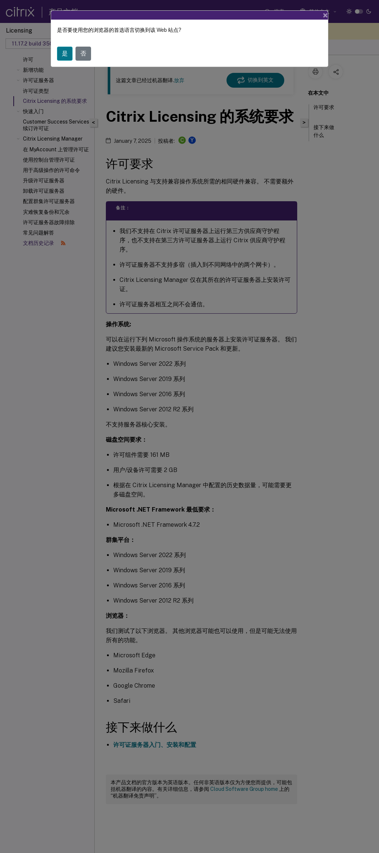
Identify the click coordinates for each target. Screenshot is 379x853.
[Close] (325, 15)
